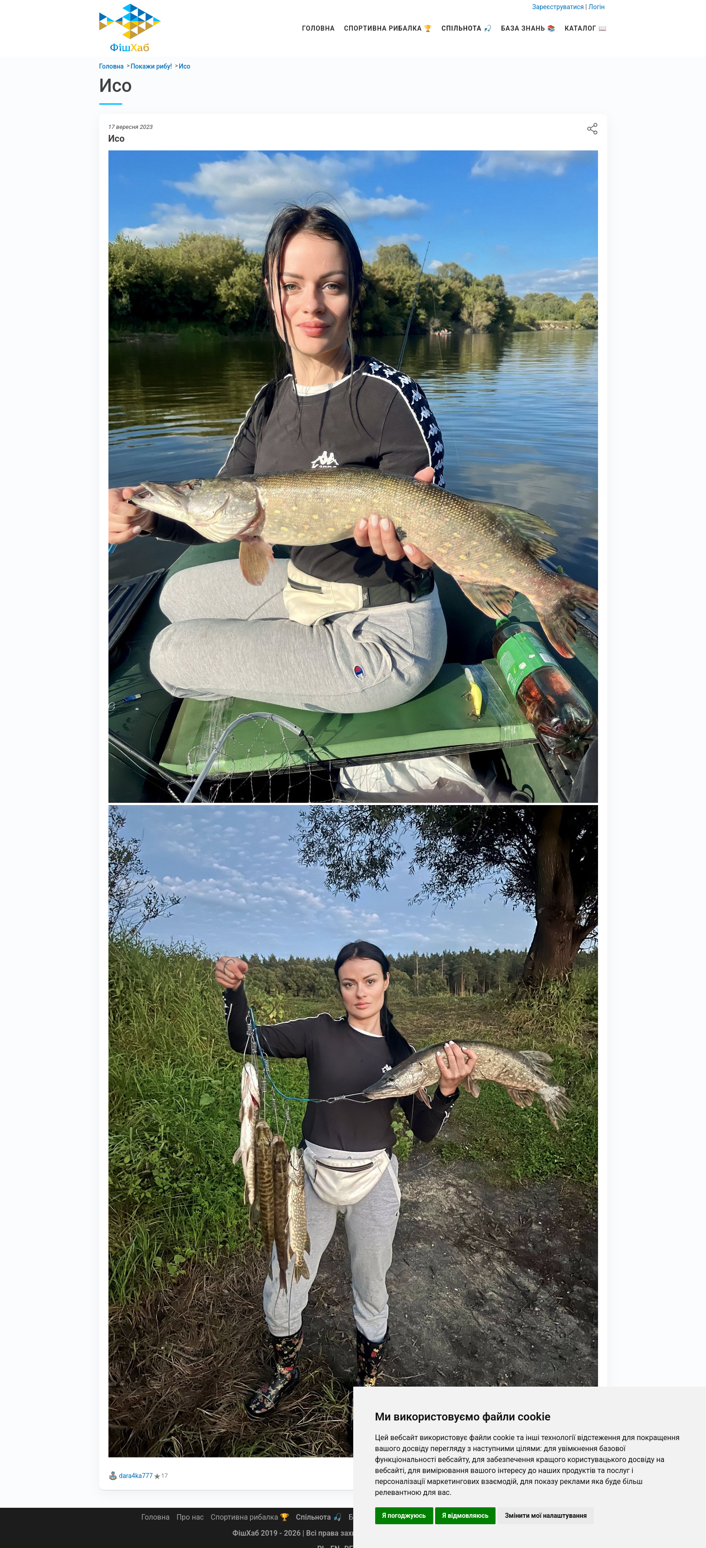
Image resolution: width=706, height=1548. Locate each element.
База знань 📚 (528, 28)
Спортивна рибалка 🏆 (388, 28)
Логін (596, 6)
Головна (318, 28)
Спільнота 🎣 (467, 28)
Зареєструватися (558, 6)
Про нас (190, 1517)
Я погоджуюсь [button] (404, 1515)
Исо (592, 128)
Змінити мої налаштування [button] (546, 1515)
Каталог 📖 (586, 28)
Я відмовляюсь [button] (465, 1515)
